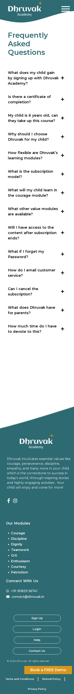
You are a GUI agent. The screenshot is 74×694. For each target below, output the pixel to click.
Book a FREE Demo (48, 670)
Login (37, 629)
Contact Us (37, 651)
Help (37, 640)
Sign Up (37, 618)
